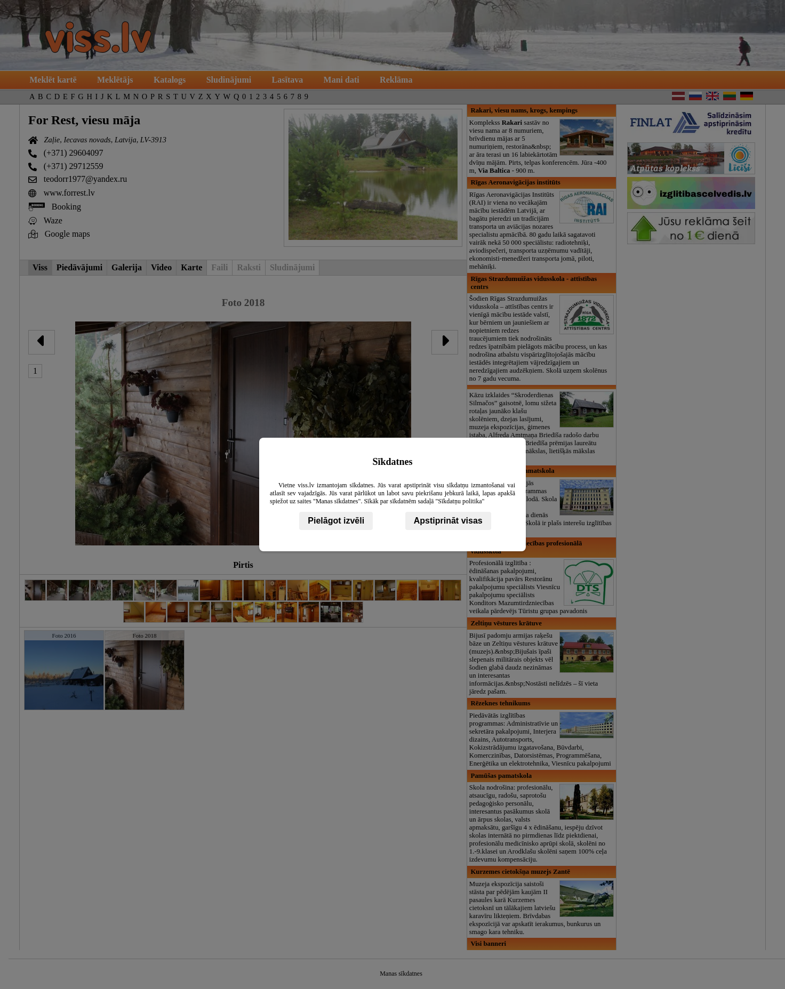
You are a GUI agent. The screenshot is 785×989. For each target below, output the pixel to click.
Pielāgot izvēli (336, 520)
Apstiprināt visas (448, 520)
